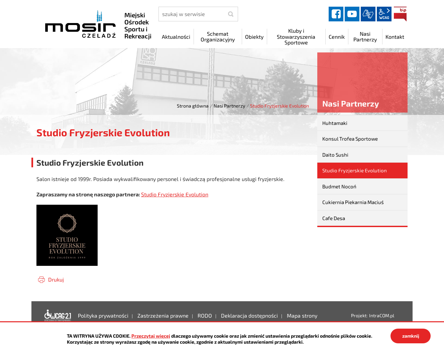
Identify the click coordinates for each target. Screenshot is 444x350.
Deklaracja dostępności (58, 315)
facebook (336, 14)
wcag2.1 (384, 14)
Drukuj (56, 279)
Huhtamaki (334, 123)
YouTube (352, 14)
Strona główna (193, 106)
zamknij (410, 336)
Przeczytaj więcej (150, 336)
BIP (400, 14)
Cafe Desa (333, 218)
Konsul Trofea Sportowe (350, 139)
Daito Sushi (335, 155)
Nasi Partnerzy (229, 106)
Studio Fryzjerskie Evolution (174, 194)
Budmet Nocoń (339, 186)
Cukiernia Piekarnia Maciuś (353, 202)
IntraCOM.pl (381, 315)
